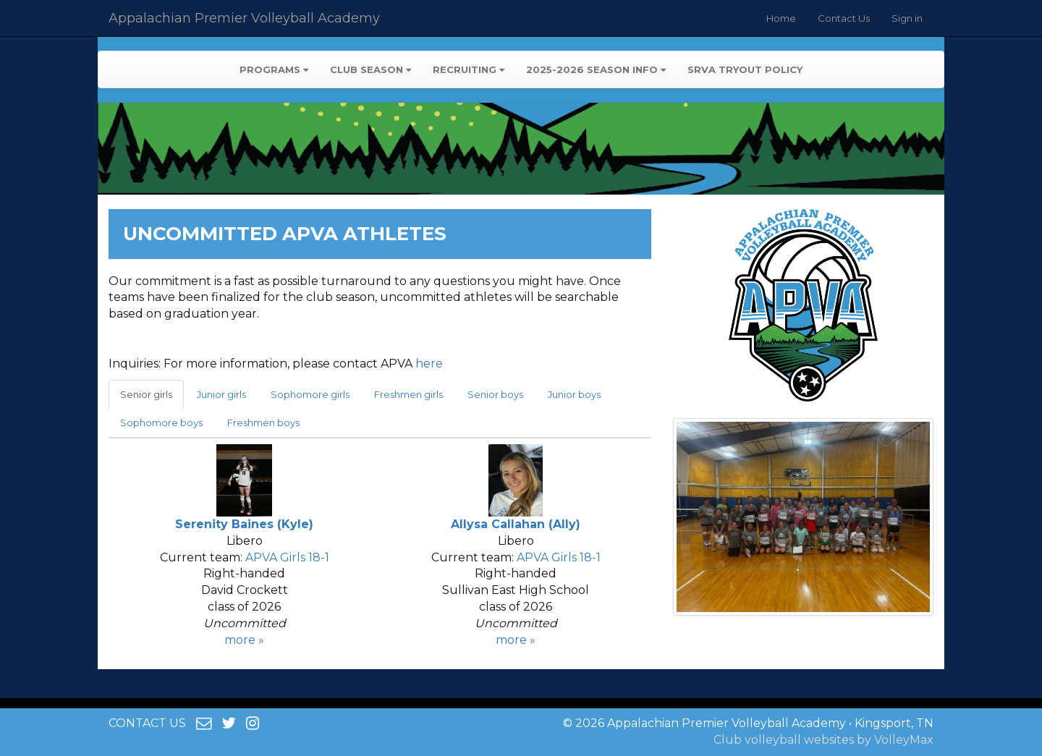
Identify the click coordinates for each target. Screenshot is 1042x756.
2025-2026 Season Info (596, 69)
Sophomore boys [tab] (161, 422)
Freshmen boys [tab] (263, 422)
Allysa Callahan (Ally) (515, 524)
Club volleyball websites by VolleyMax (823, 740)
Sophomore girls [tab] (310, 394)
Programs (274, 69)
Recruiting (468, 69)
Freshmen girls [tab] (408, 394)
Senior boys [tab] (495, 394)
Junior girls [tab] (221, 394)
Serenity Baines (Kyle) (244, 524)
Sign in (907, 18)
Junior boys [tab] (574, 394)
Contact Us (844, 18)
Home (781, 18)
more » (244, 640)
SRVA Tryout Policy (744, 69)
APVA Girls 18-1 (287, 557)
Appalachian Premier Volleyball (244, 18)
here (429, 363)
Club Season (370, 69)
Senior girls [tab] (146, 394)
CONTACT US (147, 723)
